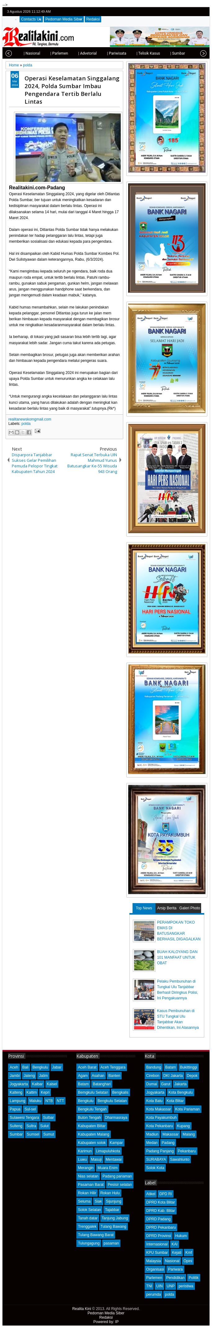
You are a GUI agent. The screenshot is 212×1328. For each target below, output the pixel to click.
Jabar (56, 1067)
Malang (189, 1134)
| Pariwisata (109, 53)
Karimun (85, 1151)
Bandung (153, 1067)
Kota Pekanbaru (159, 1126)
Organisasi (155, 1269)
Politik (194, 1278)
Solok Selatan (89, 1210)
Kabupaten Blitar (92, 1126)
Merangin (85, 1168)
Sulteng (16, 1126)
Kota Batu (154, 1101)
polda (25, 423)
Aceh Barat (87, 1067)
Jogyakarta (19, 1084)
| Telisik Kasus (140, 53)
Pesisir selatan (120, 1184)
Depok (192, 1076)
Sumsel (33, 1134)
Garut (165, 1084)
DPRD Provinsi (158, 1236)
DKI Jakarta (173, 1076)
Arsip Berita (166, 908)
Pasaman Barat (91, 1184)
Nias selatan (88, 1176)
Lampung (17, 1101)
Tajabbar (112, 1210)
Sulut (44, 1126)
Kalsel (52, 1084)
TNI (149, 1286)
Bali (25, 1067)
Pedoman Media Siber (63, 19)
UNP (170, 1286)
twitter (179, 11)
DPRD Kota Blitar (160, 1202)
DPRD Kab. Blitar (160, 1211)
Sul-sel (30, 1109)
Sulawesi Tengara (24, 1117)
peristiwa (185, 1286)
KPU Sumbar (157, 1252)
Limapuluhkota (108, 1151)
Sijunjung (113, 1201)
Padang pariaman (117, 1176)
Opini (187, 1261)
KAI (175, 1244)
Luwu (82, 1159)
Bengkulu (40, 1067)
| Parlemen (51, 53)
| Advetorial (79, 53)
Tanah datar (87, 1218)
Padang (168, 1143)
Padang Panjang (160, 1151)
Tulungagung (89, 1243)
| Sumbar (169, 53)
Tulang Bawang (113, 1226)
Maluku (35, 1101)
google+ (195, 11)
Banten (114, 1076)
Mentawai (114, 1159)
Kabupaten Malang (93, 1134)
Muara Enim (107, 1168)
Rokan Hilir (87, 1193)
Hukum (181, 1236)
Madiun (152, 1134)
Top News (144, 908)
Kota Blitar (175, 1101)
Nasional (172, 1261)
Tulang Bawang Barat (96, 1235)
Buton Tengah (89, 1117)
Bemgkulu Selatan (93, 1092)
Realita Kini (81, 1309)
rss (203, 11)
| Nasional (24, 53)
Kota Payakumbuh (161, 1117)
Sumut (48, 1134)
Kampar (116, 1143)
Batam (83, 1084)
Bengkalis (120, 1092)
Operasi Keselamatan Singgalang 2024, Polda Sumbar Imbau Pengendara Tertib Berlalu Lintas (72, 89)
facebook (187, 11)
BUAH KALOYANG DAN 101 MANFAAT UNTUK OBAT (177, 957)
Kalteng (16, 1092)
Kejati (176, 1252)
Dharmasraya (116, 1117)
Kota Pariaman (187, 1109)
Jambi (15, 1076)
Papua (15, 1109)
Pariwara (175, 1269)
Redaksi (93, 19)
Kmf (188, 1252)
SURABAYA (156, 1159)
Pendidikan (175, 1278)
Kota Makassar (158, 1109)
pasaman (111, 1243)
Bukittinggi (188, 1067)
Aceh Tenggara (113, 1067)
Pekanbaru (187, 1151)
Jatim (43, 1076)
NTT (60, 1101)
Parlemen (154, 1278)
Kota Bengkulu (181, 1092)
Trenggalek (87, 1226)
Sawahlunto (180, 1159)
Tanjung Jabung (115, 1218)
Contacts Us (31, 19)
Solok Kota (155, 1168)
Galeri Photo (189, 908)
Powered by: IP (106, 1322)
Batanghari (102, 1084)
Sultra (31, 1126)
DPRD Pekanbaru (161, 1227)
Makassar (170, 1134)
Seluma (84, 1201)
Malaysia (153, 1261)
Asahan (98, 1076)
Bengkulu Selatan (112, 1101)
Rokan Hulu (110, 1193)
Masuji (96, 1159)
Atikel (150, 1194)
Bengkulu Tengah (92, 1109)
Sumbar (16, 1134)
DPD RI (165, 1194)
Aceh (14, 1067)
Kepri (45, 1092)
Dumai (151, 1084)
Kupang (183, 1126)
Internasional (157, 1244)
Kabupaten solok (92, 1143)
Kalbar (37, 1084)
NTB (49, 1101)
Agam (83, 1076)
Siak (98, 1201)
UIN (159, 1286)
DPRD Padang (158, 1219)
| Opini (192, 53)
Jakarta (180, 1084)
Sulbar (48, 1117)
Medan (152, 1143)
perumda (153, 1294)
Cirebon (152, 1076)
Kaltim (31, 1092)
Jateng (29, 1076)
